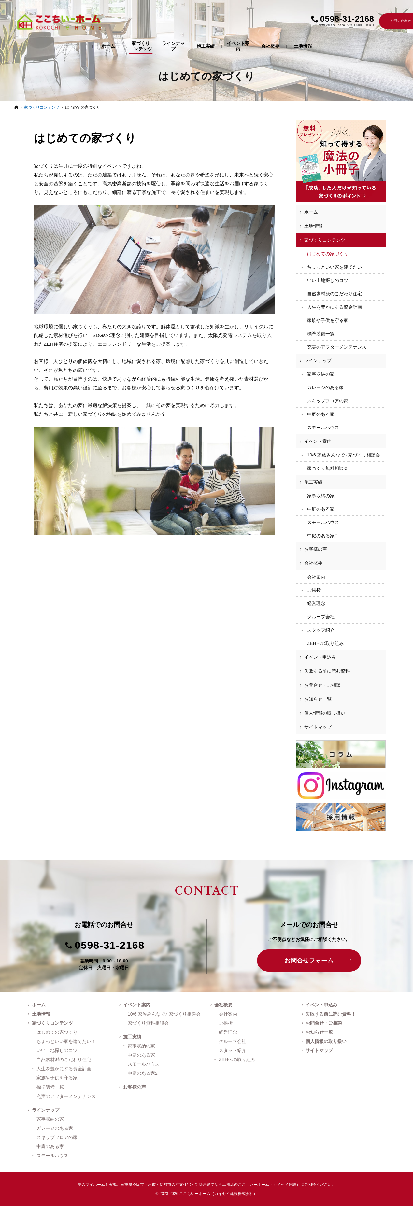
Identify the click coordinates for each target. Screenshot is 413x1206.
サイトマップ (318, 727)
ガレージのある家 (325, 387)
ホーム (311, 212)
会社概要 (313, 563)
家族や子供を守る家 (327, 320)
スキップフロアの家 (327, 400)
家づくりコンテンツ (324, 240)
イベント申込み (320, 657)
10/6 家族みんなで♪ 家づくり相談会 (343, 454)
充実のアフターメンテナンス (336, 347)
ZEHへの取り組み (325, 643)
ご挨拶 (314, 590)
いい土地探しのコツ (327, 280)
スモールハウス (323, 427)
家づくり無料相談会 (327, 468)
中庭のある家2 (322, 535)
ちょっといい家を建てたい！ (336, 267)
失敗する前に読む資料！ (329, 671)
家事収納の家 (321, 374)
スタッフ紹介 (321, 630)
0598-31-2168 (110, 945)
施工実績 (313, 481)
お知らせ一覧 (318, 699)
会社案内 (316, 577)
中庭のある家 (321, 414)
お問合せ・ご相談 (322, 685)
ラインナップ (318, 360)
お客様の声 (315, 549)
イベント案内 (318, 441)
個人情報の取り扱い (324, 713)
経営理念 (316, 603)
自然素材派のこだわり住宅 (334, 293)
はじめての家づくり (85, 138)
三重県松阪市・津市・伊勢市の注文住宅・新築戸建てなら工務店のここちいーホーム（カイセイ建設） (210, 1184)
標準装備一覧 (321, 333)
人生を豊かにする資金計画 (334, 307)
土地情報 (313, 226)
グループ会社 (321, 616)
